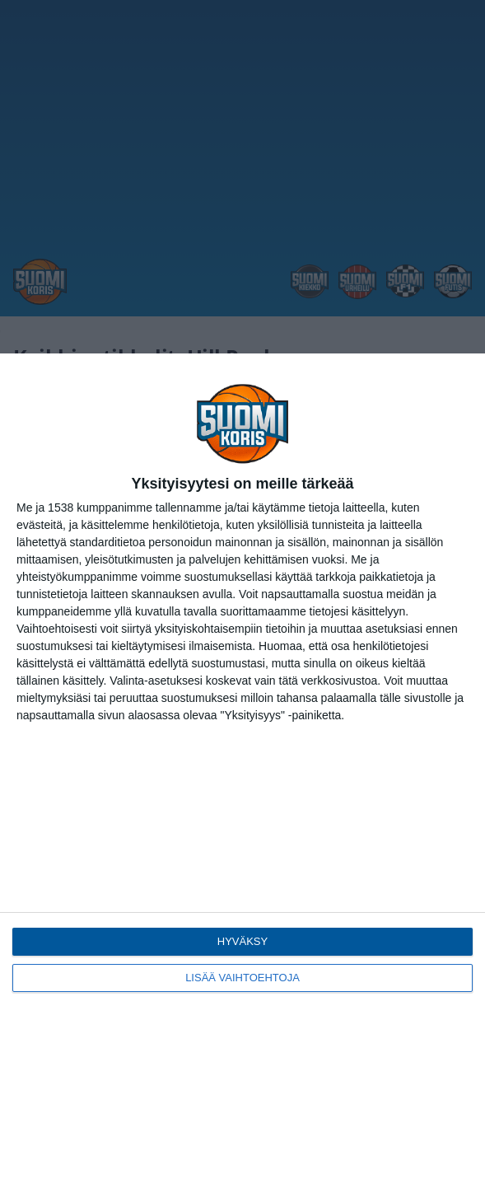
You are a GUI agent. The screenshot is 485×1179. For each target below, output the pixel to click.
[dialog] (242, 766)
